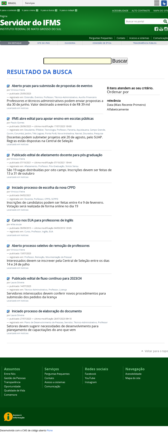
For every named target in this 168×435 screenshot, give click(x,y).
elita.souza (16, 224)
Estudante (29, 129)
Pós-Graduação (56, 166)
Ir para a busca (49, 10)
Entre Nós (10, 374)
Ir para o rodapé (69, 10)
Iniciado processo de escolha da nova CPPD (43, 187)
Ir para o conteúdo (10, 10)
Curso (27, 231)
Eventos (39, 97)
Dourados (88, 133)
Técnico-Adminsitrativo (35, 289)
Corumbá (19, 133)
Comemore (10, 394)
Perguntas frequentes (101, 38)
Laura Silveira (17, 282)
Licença (63, 289)
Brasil (12, 3)
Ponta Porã (50, 133)
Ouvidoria (70, 43)
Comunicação (160, 38)
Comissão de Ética (102, 43)
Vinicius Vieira (18, 90)
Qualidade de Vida (14, 390)
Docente (28, 199)
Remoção (39, 257)
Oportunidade (12, 386)
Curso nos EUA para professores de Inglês (42, 220)
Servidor (68, 322)
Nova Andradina (66, 133)
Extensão (29, 97)
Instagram (166, 29)
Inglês (45, 231)
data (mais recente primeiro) (126, 105)
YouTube (161, 29)
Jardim (28, 133)
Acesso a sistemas (139, 38)
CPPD (47, 199)
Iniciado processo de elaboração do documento (47, 311)
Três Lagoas (38, 133)
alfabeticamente (118, 109)
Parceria (71, 129)
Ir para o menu (30, 10)
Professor (48, 97)
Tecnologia (50, 129)
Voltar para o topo (156, 351)
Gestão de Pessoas (15, 378)
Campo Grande (97, 129)
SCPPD (54, 199)
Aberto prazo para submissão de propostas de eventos (52, 86)
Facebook (156, 29)
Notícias (24, 108)
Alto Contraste (141, 10)
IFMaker (40, 129)
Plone (50, 430)
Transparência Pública (144, 43)
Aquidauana (83, 129)
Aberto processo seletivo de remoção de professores (51, 246)
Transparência (12, 382)
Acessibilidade (120, 10)
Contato (121, 38)
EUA (51, 231)
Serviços (30, 3)
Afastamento (30, 166)
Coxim (10, 133)
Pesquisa (98, 133)
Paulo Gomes (17, 122)
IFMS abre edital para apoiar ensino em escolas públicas (53, 118)
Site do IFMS (43, 43)
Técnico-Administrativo (66, 97)
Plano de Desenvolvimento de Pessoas (43, 322)
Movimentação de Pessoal (59, 257)
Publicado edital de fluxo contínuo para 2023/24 (47, 278)
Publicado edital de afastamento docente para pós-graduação (57, 155)
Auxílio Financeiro (88, 97)
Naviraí (78, 133)
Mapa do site (160, 10)
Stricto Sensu (71, 166)
